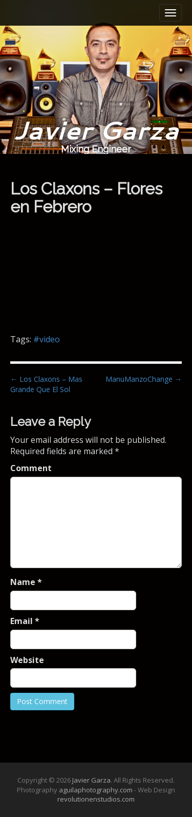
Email (24, 621)
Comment (31, 468)
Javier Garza (96, 129)
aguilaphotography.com (96, 789)
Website (27, 660)
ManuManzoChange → (143, 379)
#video (46, 339)
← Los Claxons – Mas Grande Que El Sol (46, 384)
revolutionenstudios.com (96, 799)
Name (26, 582)
